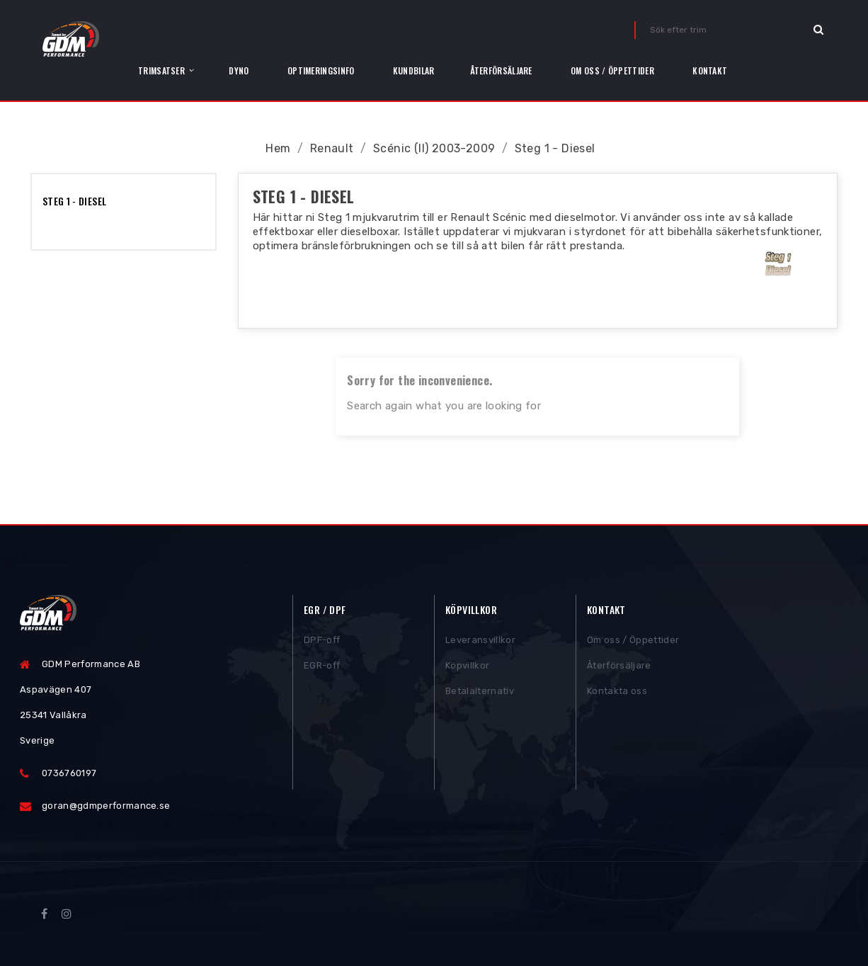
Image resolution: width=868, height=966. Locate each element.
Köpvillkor (467, 669)
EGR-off (322, 669)
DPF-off (322, 644)
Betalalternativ (479, 695)
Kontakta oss (617, 695)
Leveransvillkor (480, 644)
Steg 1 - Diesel (74, 200)
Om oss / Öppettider (633, 644)
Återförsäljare (619, 669)
